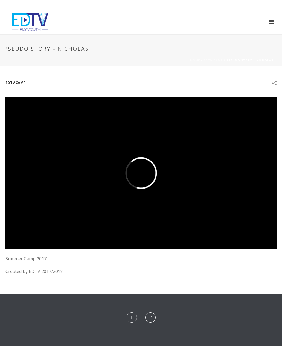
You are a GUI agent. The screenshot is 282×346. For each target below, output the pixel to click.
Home (195, 60)
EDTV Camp (213, 60)
